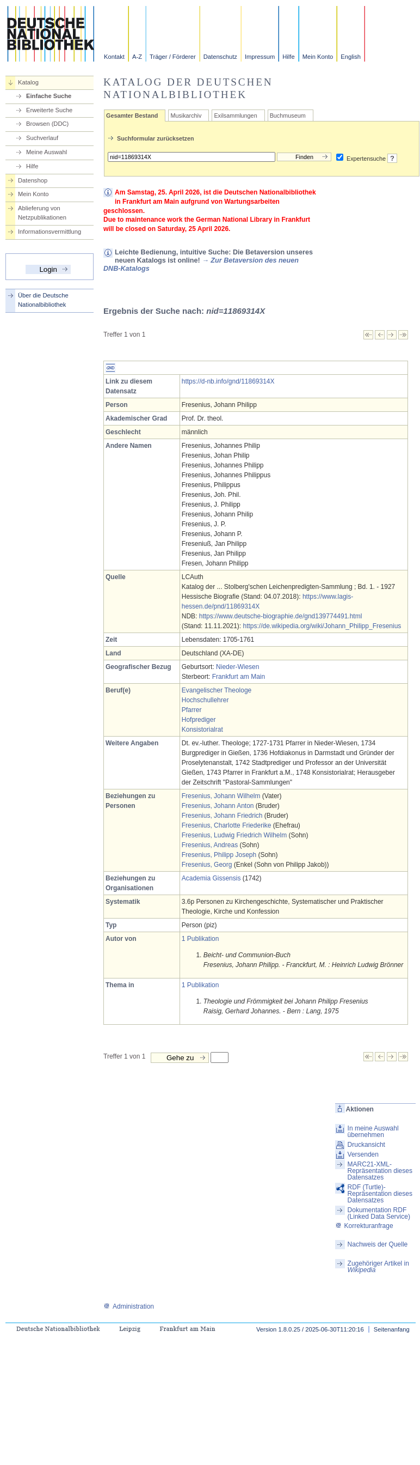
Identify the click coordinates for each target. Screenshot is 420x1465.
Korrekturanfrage (364, 1226)
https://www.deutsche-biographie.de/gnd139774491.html (280, 616)
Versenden (363, 1154)
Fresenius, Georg (207, 864)
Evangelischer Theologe (217, 690)
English (351, 56)
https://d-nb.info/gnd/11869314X (228, 381)
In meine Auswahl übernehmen (373, 1131)
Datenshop (32, 180)
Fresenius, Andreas (210, 845)
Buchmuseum (288, 115)
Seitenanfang (392, 1329)
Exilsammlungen (235, 115)
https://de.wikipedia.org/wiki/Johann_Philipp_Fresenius (322, 626)
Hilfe (288, 56)
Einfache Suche (48, 96)
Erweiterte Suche (49, 110)
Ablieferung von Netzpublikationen (42, 213)
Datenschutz (220, 56)
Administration (128, 1306)
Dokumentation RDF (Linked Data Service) (379, 1213)
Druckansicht (366, 1144)
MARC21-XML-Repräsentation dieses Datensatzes (380, 1170)
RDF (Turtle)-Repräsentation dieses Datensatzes (380, 1193)
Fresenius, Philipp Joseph (219, 855)
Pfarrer (192, 710)
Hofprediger (199, 720)
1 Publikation (200, 939)
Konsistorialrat (202, 729)
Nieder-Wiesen (237, 667)
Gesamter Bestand (132, 115)
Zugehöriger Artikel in (378, 1267)
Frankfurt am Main (238, 676)
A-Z (137, 56)
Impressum (260, 56)
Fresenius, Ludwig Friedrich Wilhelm (234, 835)
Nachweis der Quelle (378, 1244)
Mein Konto (317, 56)
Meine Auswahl (46, 152)
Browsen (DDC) (47, 123)
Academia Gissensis (211, 878)
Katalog (28, 82)
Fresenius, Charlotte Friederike (226, 825)
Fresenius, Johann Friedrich (222, 815)
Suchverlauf (42, 138)
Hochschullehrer (205, 700)
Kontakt (114, 56)
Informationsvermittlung (49, 231)
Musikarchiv (185, 115)
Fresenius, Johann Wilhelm (221, 796)
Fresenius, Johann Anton (218, 806)
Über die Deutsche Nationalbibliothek (43, 300)
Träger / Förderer (173, 56)
